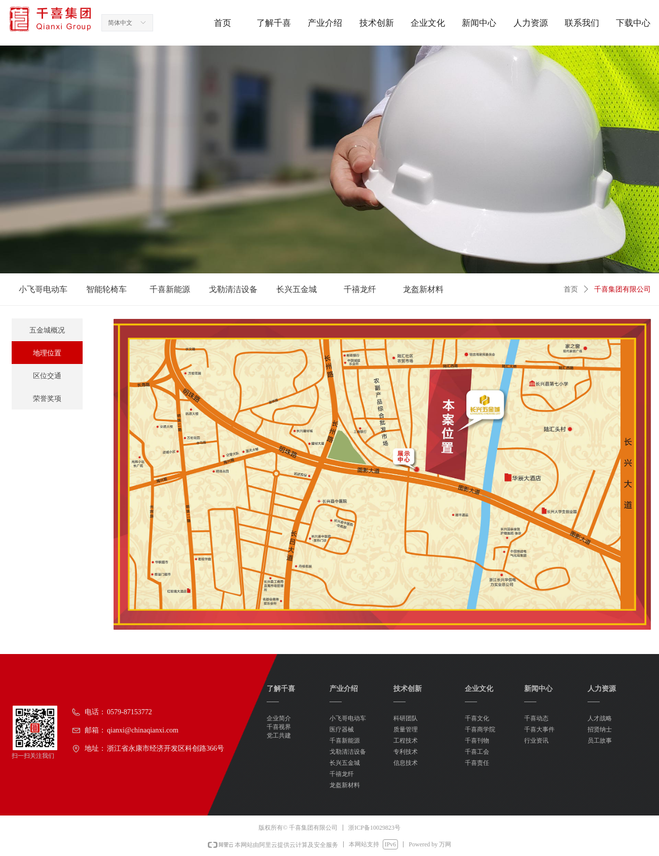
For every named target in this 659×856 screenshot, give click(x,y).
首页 (571, 289)
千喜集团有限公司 (622, 289)
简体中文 (120, 22)
